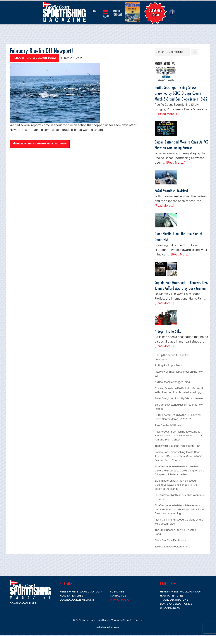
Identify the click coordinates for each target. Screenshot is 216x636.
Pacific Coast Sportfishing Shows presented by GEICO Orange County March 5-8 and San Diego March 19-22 (181, 93)
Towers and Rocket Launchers (172, 547)
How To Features (71, 596)
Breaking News (170, 608)
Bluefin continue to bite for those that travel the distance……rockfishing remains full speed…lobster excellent (179, 471)
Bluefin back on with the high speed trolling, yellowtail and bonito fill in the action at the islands (176, 485)
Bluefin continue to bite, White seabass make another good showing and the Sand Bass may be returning (179, 510)
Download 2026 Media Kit (77, 600)
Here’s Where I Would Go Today (81, 592)
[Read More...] (167, 114)
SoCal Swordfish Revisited (171, 191)
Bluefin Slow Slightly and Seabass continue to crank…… (180, 497)
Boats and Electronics (176, 604)
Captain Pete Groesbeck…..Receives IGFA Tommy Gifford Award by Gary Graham (181, 285)
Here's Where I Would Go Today (34, 58)
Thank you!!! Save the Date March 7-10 (177, 446)
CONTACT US (118, 596)
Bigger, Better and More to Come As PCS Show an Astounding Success (181, 145)
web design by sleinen (108, 627)
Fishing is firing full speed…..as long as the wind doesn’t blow (179, 522)
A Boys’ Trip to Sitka (168, 331)
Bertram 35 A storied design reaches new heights (179, 407)
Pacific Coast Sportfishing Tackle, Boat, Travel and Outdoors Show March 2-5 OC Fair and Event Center (178, 456)
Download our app (23, 603)
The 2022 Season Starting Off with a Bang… (176, 532)
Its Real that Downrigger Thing (172, 382)
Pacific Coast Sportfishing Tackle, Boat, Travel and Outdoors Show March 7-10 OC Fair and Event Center (179, 436)
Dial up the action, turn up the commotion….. (172, 357)
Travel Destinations (174, 600)
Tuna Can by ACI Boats (168, 425)
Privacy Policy (120, 600)
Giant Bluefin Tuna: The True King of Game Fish (178, 236)
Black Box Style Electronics (170, 540)
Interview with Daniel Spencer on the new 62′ (179, 374)
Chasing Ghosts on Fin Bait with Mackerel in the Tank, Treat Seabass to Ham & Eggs (179, 390)
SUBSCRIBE (117, 592)
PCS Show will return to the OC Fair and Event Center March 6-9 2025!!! (177, 417)
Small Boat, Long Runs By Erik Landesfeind (179, 399)
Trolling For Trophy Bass (168, 366)
